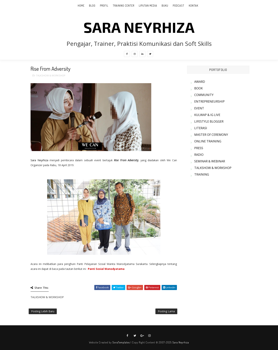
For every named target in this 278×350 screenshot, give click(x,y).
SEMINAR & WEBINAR (209, 161)
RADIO (199, 155)
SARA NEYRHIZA (139, 27)
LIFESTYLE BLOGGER (208, 121)
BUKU (165, 5)
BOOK (198, 88)
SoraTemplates (121, 342)
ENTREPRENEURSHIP (209, 101)
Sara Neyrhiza (39, 160)
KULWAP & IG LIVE (207, 115)
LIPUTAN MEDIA (148, 5)
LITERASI (200, 128)
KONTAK (193, 5)
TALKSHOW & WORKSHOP (50, 75)
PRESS (198, 148)
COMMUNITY (203, 95)
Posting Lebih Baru (42, 311)
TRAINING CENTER (123, 5)
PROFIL (104, 5)
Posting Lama (166, 311)
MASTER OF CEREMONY (211, 135)
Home (81, 5)
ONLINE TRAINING (207, 141)
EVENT (199, 108)
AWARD (199, 82)
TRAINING (201, 174)
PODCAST (178, 5)
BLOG (92, 5)
